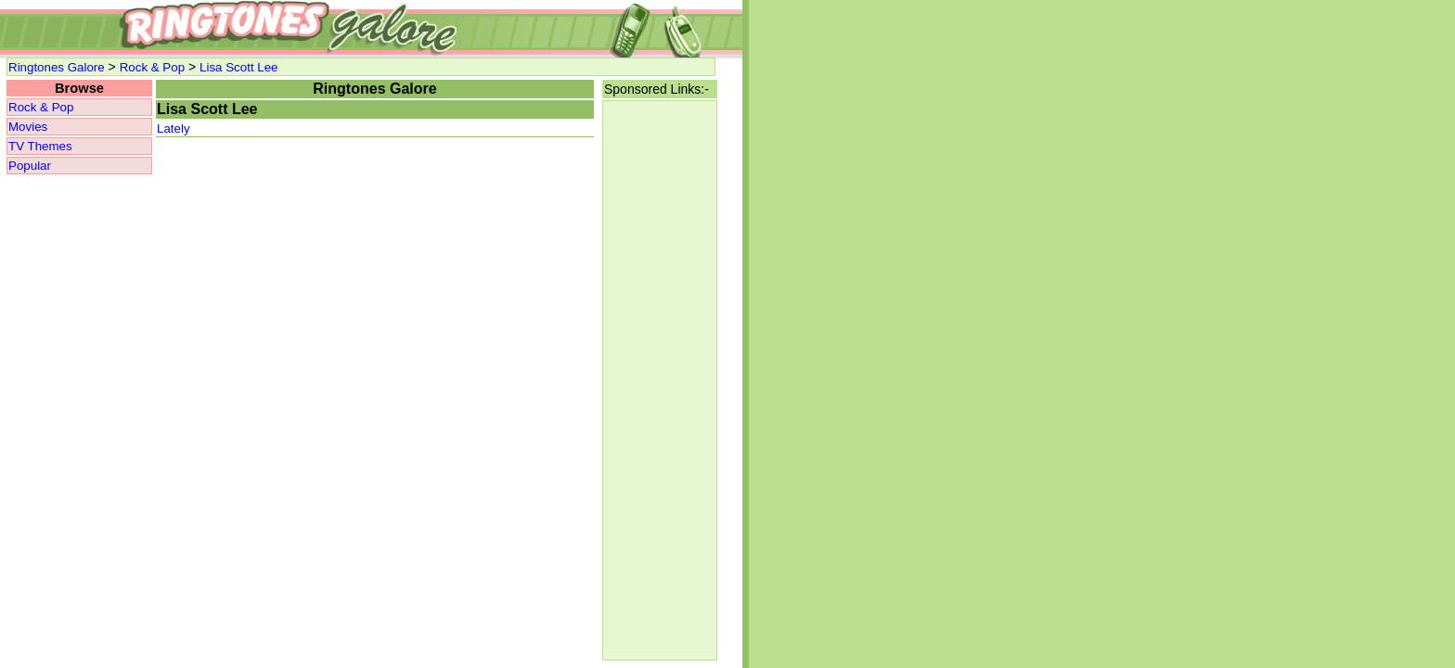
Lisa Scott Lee (238, 67)
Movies (27, 127)
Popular (29, 166)
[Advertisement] (659, 380)
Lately (173, 128)
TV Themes (40, 146)
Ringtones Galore (56, 67)
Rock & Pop (152, 67)
